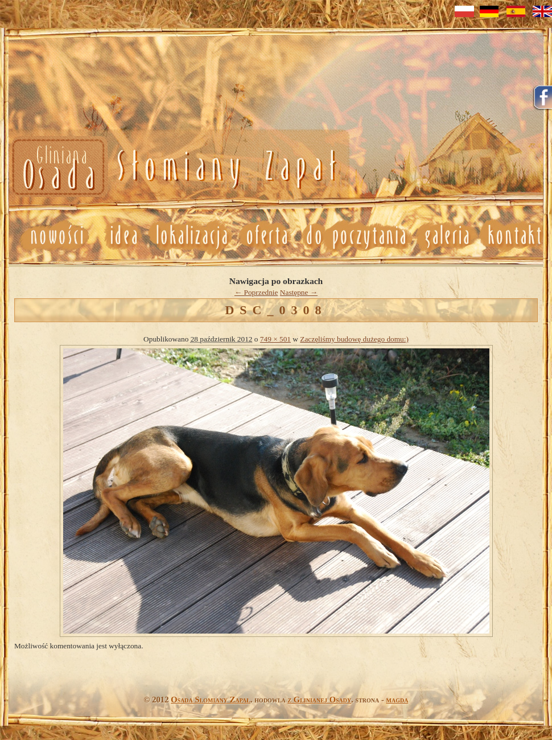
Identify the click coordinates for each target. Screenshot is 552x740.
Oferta (265, 235)
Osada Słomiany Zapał (210, 699)
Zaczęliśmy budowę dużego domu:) (354, 339)
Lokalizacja (191, 235)
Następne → (299, 292)
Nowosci (172, 167)
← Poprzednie (256, 292)
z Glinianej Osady (319, 699)
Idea (119, 235)
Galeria (446, 235)
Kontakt (515, 235)
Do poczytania (355, 235)
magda (397, 699)
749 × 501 (275, 339)
